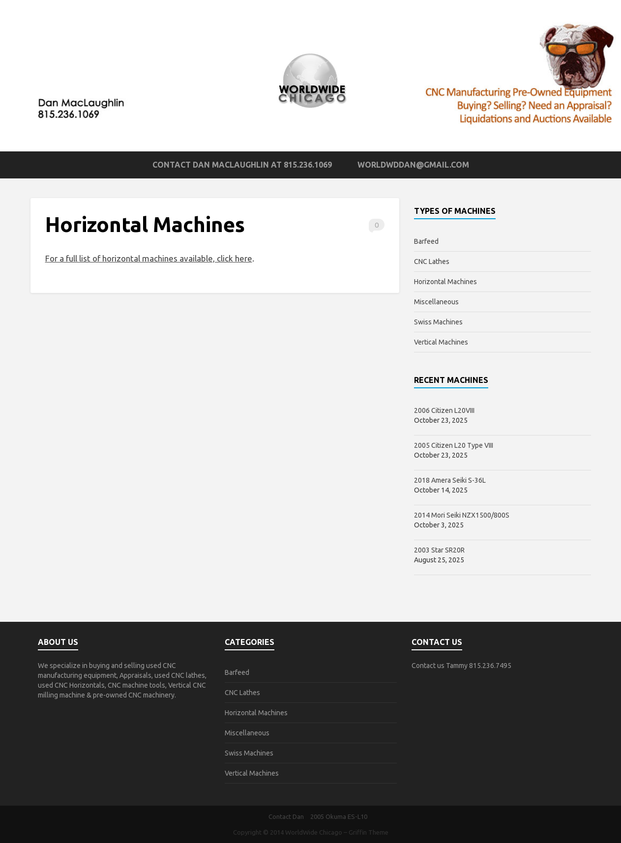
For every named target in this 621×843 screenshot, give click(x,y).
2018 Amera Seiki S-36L (450, 480)
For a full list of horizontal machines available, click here (148, 258)
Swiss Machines (438, 322)
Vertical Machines (441, 342)
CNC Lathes (431, 261)
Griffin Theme (368, 832)
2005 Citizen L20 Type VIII (453, 445)
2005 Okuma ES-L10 (338, 816)
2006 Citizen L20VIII (444, 410)
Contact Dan (286, 816)
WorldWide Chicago (313, 832)
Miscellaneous (436, 302)
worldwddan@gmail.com (413, 164)
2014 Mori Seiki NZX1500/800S (461, 515)
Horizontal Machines (445, 282)
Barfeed (426, 241)
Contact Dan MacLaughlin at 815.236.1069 (242, 164)
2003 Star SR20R (439, 550)
